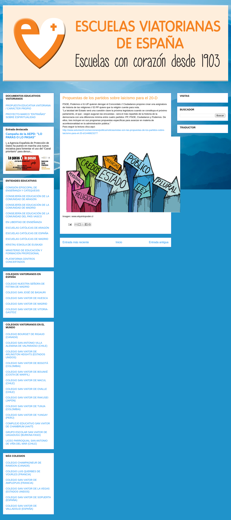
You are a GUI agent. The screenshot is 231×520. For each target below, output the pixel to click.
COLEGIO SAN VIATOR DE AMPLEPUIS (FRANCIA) (21, 481)
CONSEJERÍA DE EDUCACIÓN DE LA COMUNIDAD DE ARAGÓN (27, 198)
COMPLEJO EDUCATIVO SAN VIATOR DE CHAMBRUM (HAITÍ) (28, 425)
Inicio (119, 242)
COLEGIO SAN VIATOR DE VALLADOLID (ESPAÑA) (21, 507)
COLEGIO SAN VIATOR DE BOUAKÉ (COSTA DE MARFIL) (27, 373)
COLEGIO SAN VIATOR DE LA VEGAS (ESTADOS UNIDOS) (28, 490)
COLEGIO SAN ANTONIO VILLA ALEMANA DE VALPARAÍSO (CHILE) (26, 344)
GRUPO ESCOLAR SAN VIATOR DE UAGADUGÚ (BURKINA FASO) (26, 434)
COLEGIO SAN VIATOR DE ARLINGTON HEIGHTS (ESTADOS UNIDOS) (25, 354)
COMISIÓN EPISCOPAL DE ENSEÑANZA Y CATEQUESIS (23, 189)
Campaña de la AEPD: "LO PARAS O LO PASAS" (24, 135)
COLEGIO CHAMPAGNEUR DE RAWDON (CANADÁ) (23, 464)
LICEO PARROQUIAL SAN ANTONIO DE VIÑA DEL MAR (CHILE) (26, 442)
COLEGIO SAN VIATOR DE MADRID (26, 303)
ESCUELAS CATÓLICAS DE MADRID (27, 239)
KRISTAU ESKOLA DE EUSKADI (24, 244)
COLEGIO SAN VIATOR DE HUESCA (27, 298)
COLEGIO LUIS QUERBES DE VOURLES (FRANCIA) (23, 473)
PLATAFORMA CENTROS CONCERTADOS (20, 260)
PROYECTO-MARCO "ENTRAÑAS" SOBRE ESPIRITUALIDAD (26, 116)
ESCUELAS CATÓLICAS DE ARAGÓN (27, 227)
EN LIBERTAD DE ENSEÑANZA (24, 222)
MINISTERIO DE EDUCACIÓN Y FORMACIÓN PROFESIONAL (24, 252)
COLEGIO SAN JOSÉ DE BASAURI (26, 292)
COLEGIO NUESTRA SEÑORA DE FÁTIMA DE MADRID (25, 285)
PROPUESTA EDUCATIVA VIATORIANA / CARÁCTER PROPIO (28, 107)
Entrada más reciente (76, 242)
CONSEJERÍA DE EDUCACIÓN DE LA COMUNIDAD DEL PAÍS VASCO (27, 215)
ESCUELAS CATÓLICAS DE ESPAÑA (27, 233)
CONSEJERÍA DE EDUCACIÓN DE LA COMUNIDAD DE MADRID (27, 206)
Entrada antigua (158, 242)
